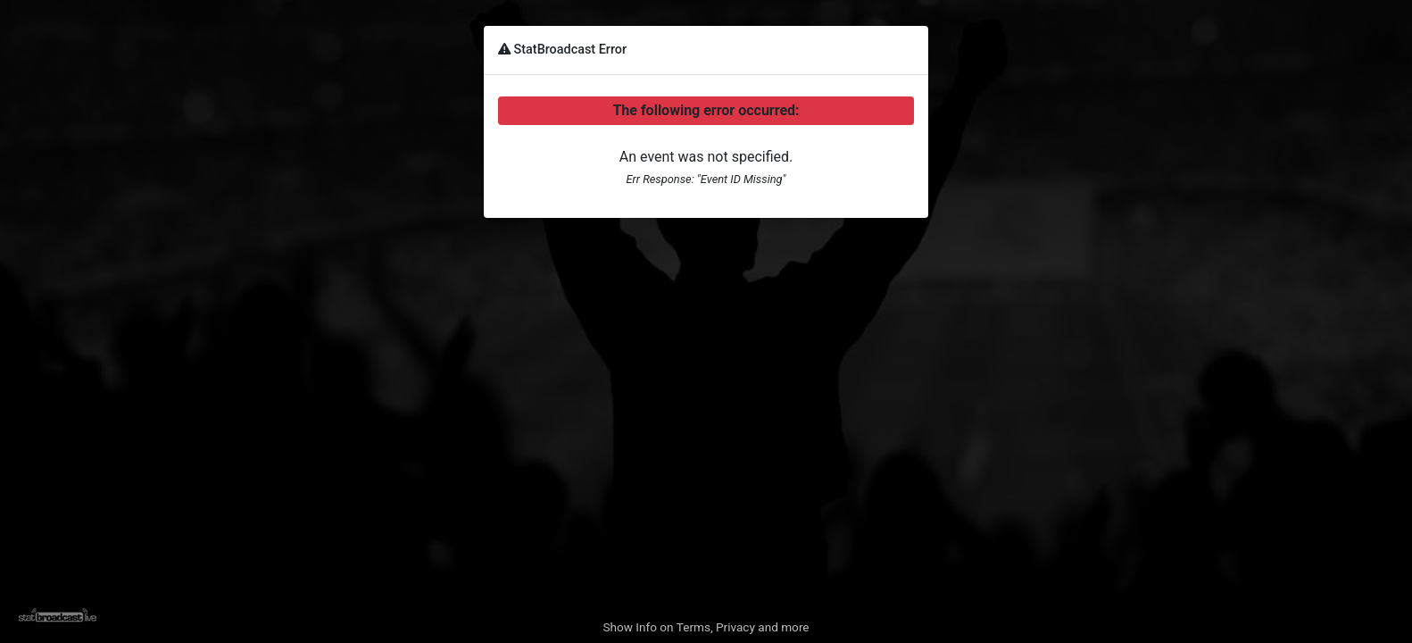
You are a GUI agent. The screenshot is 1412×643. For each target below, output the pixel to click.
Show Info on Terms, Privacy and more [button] (705, 627)
